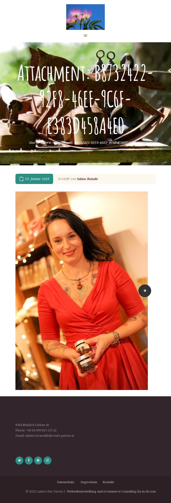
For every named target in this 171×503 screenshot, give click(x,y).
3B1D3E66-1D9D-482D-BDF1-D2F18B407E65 (149, 290)
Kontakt (108, 482)
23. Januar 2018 (37, 179)
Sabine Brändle (87, 179)
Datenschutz (66, 482)
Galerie (45, 143)
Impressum (89, 482)
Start (33, 143)
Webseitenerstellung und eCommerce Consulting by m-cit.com (111, 491)
